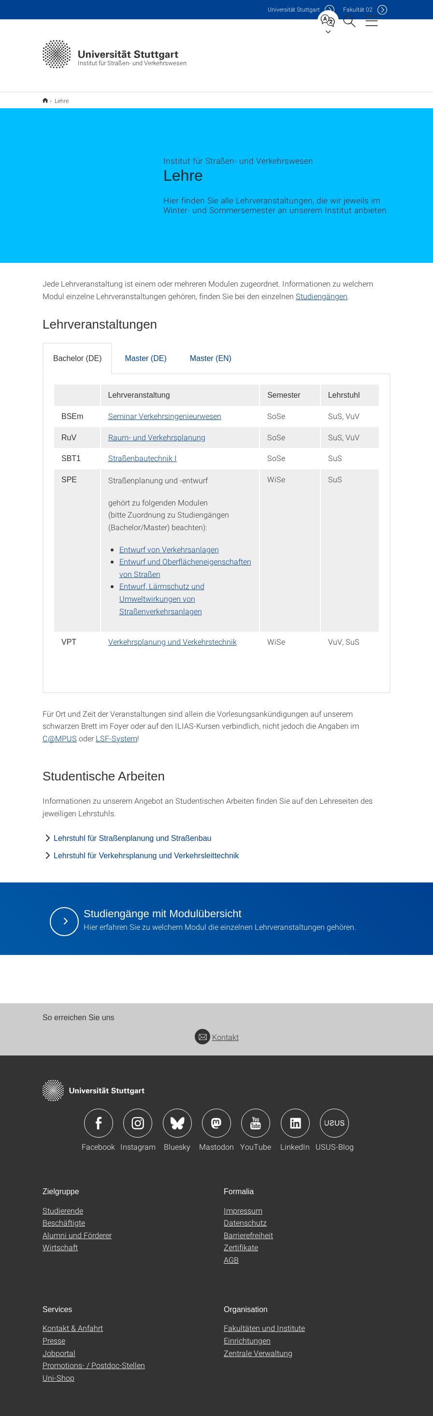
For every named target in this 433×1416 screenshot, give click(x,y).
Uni (294, 9)
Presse (54, 1334)
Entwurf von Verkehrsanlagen (169, 543)
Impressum (243, 1204)
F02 (358, 9)
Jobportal (59, 1347)
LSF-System (116, 732)
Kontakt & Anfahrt (73, 1321)
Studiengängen (321, 290)
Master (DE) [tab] (145, 352)
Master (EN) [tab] (210, 352)
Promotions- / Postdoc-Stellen (94, 1359)
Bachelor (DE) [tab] (77, 352)
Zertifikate (241, 1241)
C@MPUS (60, 732)
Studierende (63, 1204)
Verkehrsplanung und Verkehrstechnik (172, 635)
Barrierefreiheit (248, 1229)
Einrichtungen (247, 1334)
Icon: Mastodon (216, 1116)
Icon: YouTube (255, 1116)
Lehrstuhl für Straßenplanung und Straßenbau (132, 832)
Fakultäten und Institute (264, 1321)
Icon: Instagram (137, 1116)
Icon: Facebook (98, 1116)
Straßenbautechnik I (142, 452)
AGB (231, 1253)
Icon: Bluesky (177, 1116)
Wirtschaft (60, 1241)
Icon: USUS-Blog (334, 1116)
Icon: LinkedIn (295, 1116)
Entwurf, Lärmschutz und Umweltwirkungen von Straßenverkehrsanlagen (161, 592)
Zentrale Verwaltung (258, 1347)
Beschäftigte (64, 1216)
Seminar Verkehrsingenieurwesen (164, 410)
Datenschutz (245, 1216)
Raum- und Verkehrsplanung (156, 431)
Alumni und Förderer (77, 1229)
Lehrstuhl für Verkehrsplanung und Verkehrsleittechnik (146, 849)
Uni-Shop (58, 1371)
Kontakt (217, 1031)
